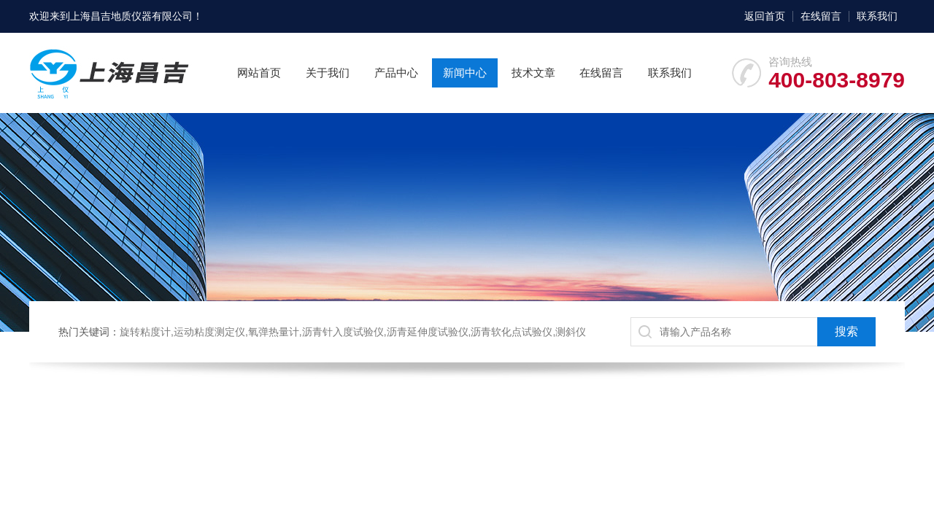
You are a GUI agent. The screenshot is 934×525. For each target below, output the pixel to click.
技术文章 (533, 72)
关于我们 (328, 72)
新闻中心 (465, 72)
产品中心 (396, 72)
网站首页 (259, 72)
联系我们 (877, 16)
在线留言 (820, 16)
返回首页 (764, 16)
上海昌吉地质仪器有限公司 (131, 16)
